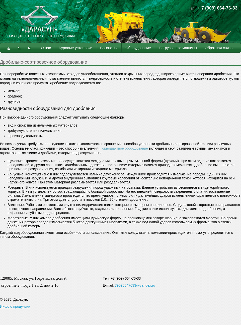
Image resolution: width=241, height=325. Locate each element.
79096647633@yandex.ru (135, 285)
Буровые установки (75, 48)
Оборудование (138, 48)
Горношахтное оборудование (124, 148)
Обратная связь (218, 48)
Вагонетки (109, 48)
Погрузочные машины (178, 48)
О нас (46, 48)
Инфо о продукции (15, 306)
